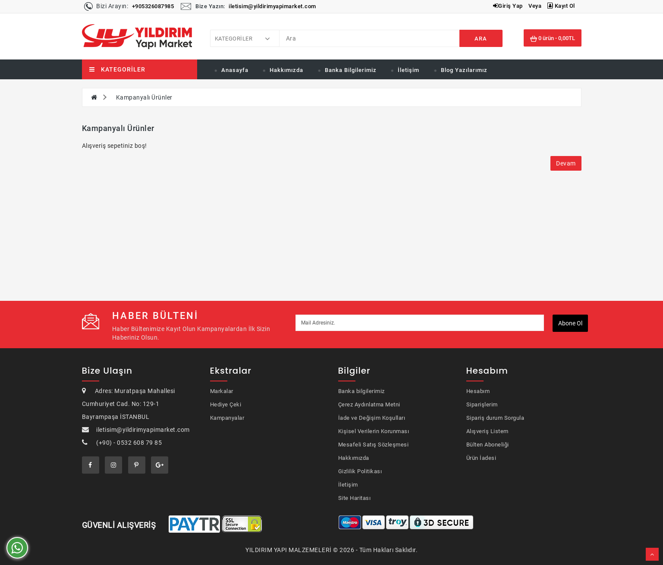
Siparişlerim (482, 404)
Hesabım (478, 391)
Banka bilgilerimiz (361, 391)
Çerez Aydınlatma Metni (369, 404)
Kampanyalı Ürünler (144, 97)
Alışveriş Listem (487, 431)
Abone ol (570, 323)
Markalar (221, 391)
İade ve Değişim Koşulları (371, 418)
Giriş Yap (508, 6)
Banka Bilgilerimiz (351, 70)
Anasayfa (234, 70)
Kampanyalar (227, 418)
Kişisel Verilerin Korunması (373, 431)
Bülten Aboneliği (487, 444)
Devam (566, 163)
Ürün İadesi (481, 458)
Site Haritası (354, 498)
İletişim (408, 70)
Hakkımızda (286, 70)
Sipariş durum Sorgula (495, 418)
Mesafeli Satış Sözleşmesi (373, 444)
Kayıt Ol (561, 6)
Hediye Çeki (226, 404)
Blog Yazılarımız (464, 70)
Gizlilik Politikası (360, 471)
